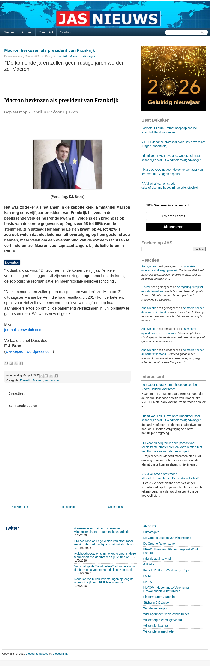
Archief (26, 32)
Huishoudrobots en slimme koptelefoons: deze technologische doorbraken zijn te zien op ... (105, 555)
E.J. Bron (70, 112)
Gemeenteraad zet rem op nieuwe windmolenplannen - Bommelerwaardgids (101, 530)
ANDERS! (150, 526)
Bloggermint (60, 653)
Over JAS (46, 32)
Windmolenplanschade (158, 631)
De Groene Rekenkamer (159, 543)
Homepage (69, 506)
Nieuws (9, 32)
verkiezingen (88, 56)
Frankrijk (63, 56)
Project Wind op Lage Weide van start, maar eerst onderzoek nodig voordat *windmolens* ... (104, 544)
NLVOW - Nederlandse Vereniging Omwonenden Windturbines (166, 589)
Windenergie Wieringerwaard (162, 620)
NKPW (147, 581)
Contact (65, 32)
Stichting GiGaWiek (156, 602)
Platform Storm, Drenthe (159, 596)
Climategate (151, 532)
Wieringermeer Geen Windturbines (166, 614)
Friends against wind (157, 558)
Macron (74, 56)
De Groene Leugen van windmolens (167, 537)
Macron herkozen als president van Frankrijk (49, 50)
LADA (147, 576)
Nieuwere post (20, 506)
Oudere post (115, 506)
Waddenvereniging (155, 608)
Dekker (145, 287)
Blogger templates (37, 653)
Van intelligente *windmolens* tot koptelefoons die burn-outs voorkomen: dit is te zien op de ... (105, 570)
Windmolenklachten (156, 625)
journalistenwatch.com (23, 330)
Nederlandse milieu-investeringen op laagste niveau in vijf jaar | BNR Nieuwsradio (104, 580)
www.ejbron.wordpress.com (29, 351)
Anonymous (148, 266)
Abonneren (174, 227)
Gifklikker (149, 564)
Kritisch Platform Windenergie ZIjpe (166, 570)
